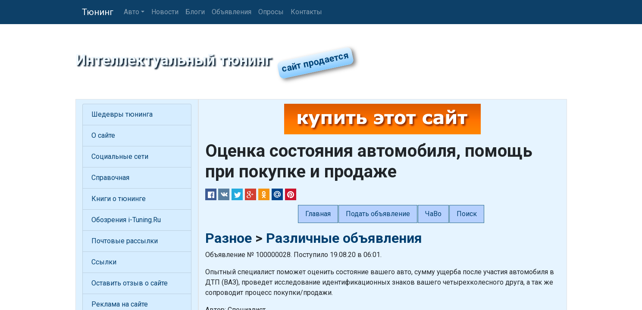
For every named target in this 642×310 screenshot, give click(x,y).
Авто (131, 12)
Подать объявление (378, 214)
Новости (165, 12)
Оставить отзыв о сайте (129, 283)
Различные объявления (344, 238)
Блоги (195, 12)
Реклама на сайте (119, 304)
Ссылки (103, 262)
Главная (318, 214)
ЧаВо (433, 214)
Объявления (231, 12)
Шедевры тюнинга (122, 114)
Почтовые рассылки (124, 241)
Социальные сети (119, 156)
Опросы (271, 12)
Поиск (467, 214)
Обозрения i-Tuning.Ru (126, 220)
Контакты (306, 12)
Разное (228, 238)
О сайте (103, 135)
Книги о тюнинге (118, 199)
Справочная (110, 178)
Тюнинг (97, 12)
